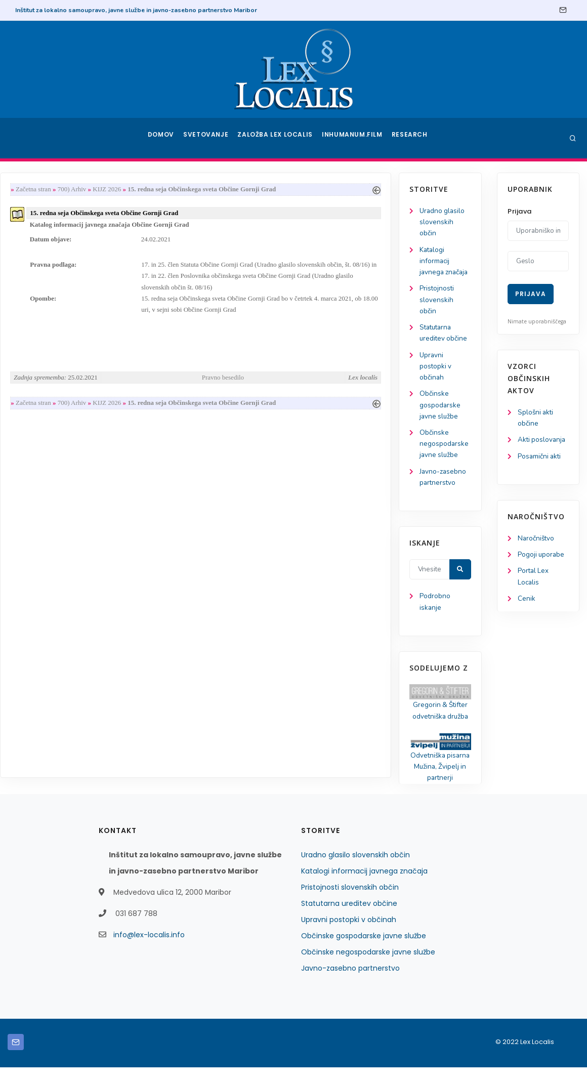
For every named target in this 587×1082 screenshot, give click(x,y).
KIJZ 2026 (207, 189)
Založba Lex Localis (278, 138)
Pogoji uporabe (542, 557)
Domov (162, 138)
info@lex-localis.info (149, 949)
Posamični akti (540, 458)
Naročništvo (537, 541)
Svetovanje (209, 138)
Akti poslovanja (542, 441)
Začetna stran (134, 189)
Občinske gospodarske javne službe (49, 412)
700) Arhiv (172, 189)
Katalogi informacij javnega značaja (53, 263)
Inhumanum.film (353, 138)
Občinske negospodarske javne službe (53, 452)
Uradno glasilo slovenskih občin (51, 222)
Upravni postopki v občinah (44, 372)
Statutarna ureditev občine (349, 918)
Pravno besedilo (321, 383)
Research (411, 138)
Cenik (526, 603)
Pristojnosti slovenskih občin (46, 303)
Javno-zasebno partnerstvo (350, 983)
